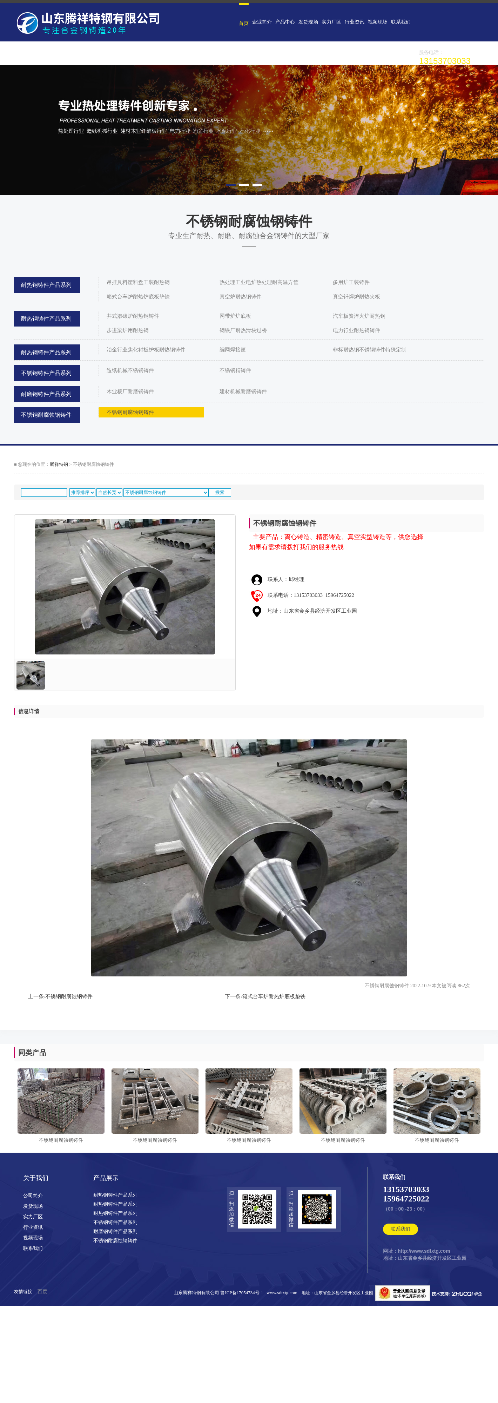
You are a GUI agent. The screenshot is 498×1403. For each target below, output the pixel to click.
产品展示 (106, 1177)
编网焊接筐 (233, 350)
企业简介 (262, 22)
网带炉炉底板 (235, 316)
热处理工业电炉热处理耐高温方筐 (259, 282)
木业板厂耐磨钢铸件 (130, 391)
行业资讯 (354, 22)
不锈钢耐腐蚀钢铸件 (46, 415)
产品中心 (285, 22)
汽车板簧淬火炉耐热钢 (359, 316)
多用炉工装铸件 (351, 282)
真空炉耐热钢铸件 (241, 296)
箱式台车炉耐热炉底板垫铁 (138, 296)
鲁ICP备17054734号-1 (242, 1292)
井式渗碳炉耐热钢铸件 (133, 316)
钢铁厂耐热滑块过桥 (243, 330)
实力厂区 (331, 22)
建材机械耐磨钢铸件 (243, 391)
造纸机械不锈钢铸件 (130, 370)
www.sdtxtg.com (282, 1292)
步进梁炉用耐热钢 (128, 330)
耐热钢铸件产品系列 (46, 285)
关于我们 (35, 1177)
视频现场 (378, 22)
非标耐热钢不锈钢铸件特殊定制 (369, 350)
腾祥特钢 (59, 464)
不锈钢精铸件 (235, 370)
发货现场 (308, 22)
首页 (244, 23)
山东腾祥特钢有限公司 (196, 1292)
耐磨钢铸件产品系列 (46, 394)
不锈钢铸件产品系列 (46, 373)
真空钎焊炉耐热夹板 (356, 296)
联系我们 (401, 22)
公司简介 (33, 1195)
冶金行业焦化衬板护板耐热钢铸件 (146, 350)
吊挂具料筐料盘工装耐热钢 (138, 282)
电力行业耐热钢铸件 (356, 330)
